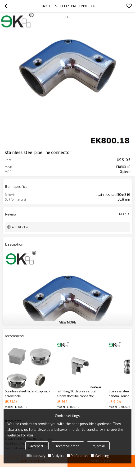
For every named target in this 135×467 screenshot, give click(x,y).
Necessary (36, 455)
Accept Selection (67, 445)
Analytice (56, 455)
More (123, 214)
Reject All (98, 445)
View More (67, 322)
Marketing (100, 455)
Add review (20, 227)
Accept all (37, 445)
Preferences (77, 455)
